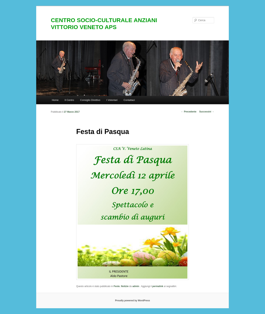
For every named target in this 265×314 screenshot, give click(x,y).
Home (55, 100)
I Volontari (111, 100)
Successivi (206, 111)
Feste (117, 286)
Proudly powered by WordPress (132, 300)
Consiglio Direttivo (90, 100)
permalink (157, 286)
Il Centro (69, 100)
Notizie (124, 286)
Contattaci (129, 100)
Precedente (188, 111)
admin (136, 286)
